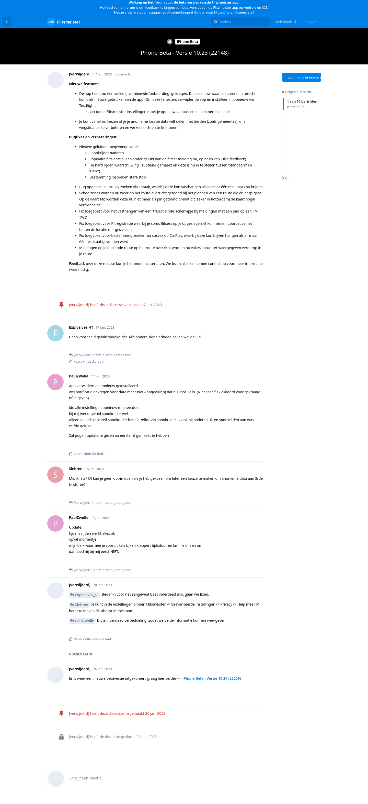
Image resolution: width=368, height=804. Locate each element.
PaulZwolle (84, 620)
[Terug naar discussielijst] (6, 21)
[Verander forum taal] (285, 21)
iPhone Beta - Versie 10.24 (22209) (211, 678)
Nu (286, 177)
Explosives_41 (87, 594)
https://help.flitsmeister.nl (234, 12)
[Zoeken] (240, 21)
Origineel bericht (296, 92)
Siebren (81, 604)
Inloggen (310, 21)
